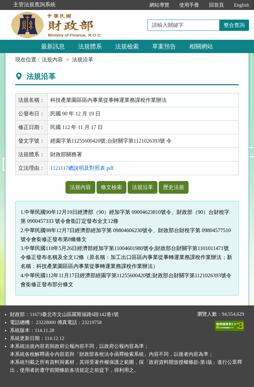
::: (138, 5)
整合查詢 (234, 25)
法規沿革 (142, 187)
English (241, 5)
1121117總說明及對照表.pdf (82, 168)
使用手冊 (189, 5)
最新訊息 (53, 46)
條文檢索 (111, 187)
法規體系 (90, 46)
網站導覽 (159, 5)
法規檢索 (127, 46)
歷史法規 (173, 187)
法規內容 (52, 59)
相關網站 (201, 46)
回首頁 (216, 5)
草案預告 (164, 46)
